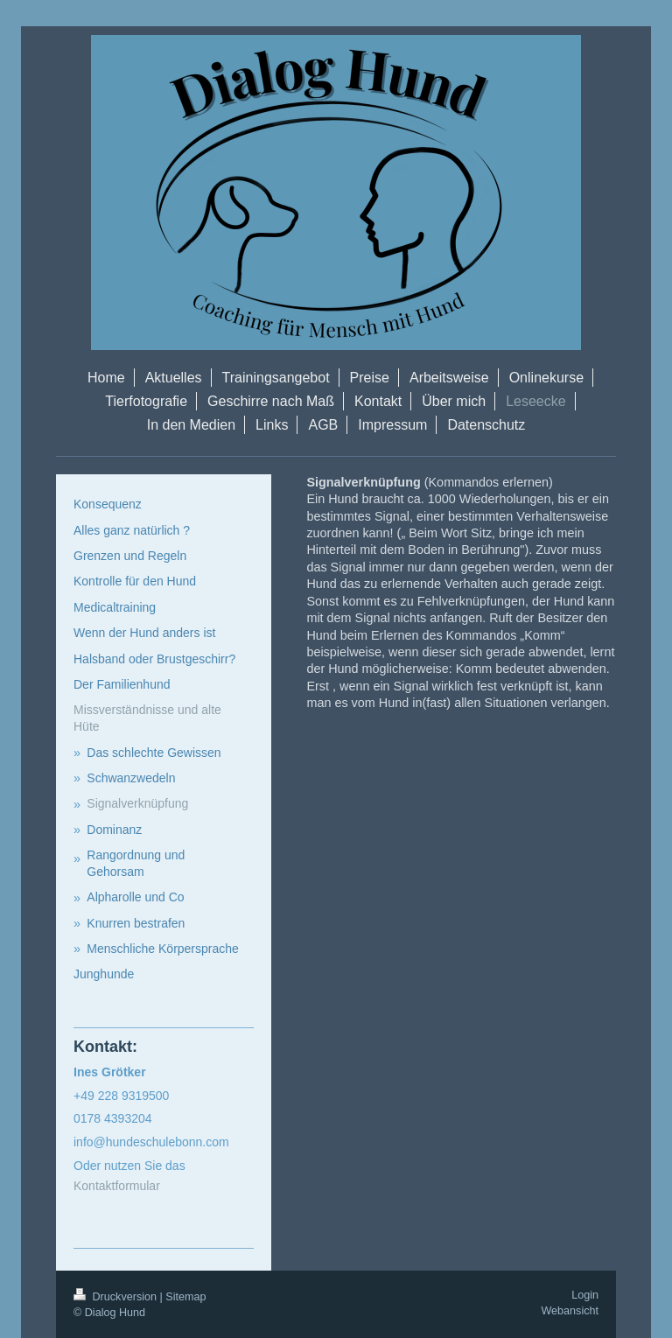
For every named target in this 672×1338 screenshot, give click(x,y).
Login (584, 1295)
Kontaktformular (117, 1186)
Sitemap (185, 1297)
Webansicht (569, 1311)
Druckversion (116, 1297)
